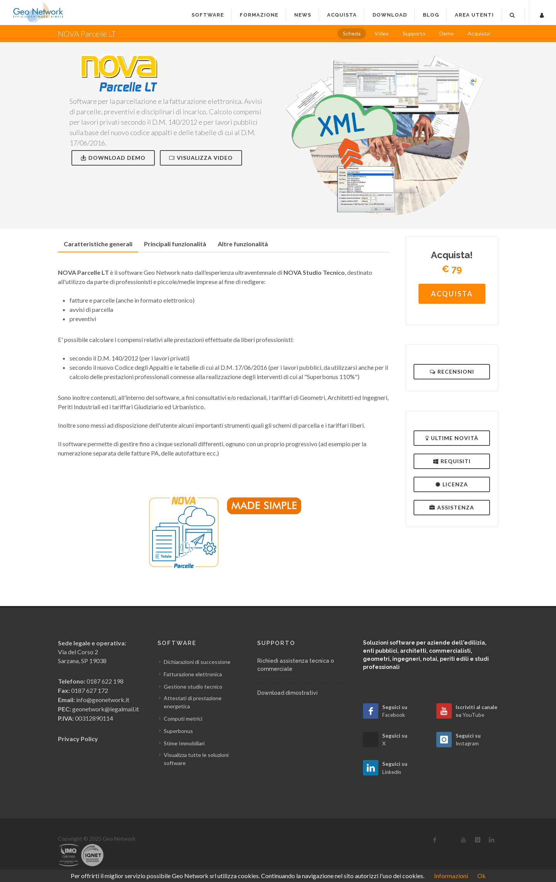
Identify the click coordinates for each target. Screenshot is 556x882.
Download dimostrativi (287, 693)
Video (382, 33)
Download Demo (113, 157)
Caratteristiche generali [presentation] (98, 243)
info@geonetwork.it (102, 699)
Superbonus (178, 731)
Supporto (414, 33)
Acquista (452, 293)
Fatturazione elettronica (193, 674)
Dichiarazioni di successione (197, 662)
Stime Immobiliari (184, 743)
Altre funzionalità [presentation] (243, 243)
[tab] (98, 244)
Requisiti (452, 461)
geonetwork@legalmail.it (105, 709)
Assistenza (451, 507)
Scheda (352, 33)
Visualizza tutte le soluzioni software (196, 759)
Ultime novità (451, 438)
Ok (481, 875)
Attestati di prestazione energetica (193, 702)
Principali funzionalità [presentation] (175, 243)
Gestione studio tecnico (193, 686)
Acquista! (479, 33)
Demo (446, 33)
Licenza (452, 484)
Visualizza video (201, 157)
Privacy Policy (78, 738)
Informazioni (451, 875)
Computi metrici (183, 718)
